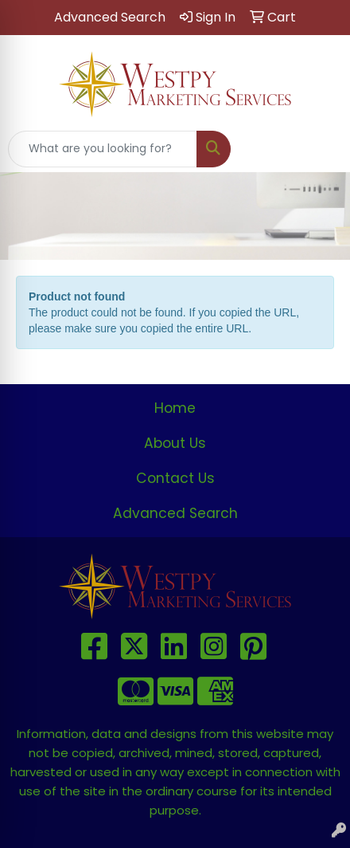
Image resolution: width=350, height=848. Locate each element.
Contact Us (175, 478)
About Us (175, 443)
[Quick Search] (102, 149)
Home (175, 408)
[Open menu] (318, 149)
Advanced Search (175, 513)
